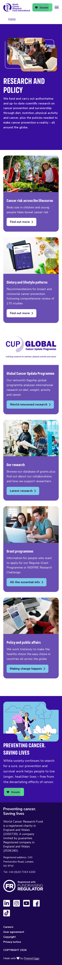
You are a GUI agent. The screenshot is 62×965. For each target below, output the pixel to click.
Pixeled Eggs (31, 958)
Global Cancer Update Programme (31, 371)
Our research (31, 460)
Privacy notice (12, 942)
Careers (8, 927)
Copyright (9, 937)
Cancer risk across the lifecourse (31, 194)
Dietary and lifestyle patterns (31, 280)
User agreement (13, 932)
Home (12, 19)
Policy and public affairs (31, 638)
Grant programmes (31, 549)
